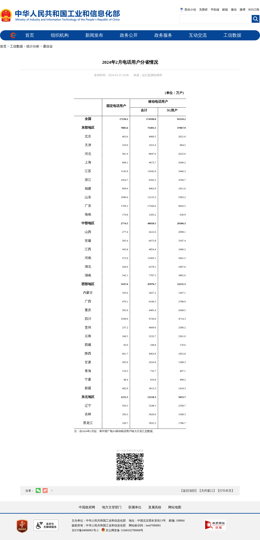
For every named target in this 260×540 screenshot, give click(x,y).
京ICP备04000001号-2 (85, 530)
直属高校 (154, 507)
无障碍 (203, 9)
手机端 (215, 9)
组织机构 (60, 35)
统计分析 (32, 46)
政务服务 (163, 35)
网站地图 (174, 507)
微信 (234, 9)
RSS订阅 (253, 9)
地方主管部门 (111, 507)
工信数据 (232, 35)
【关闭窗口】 (207, 490)
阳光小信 (188, 9)
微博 (242, 9)
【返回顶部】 (189, 490)
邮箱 (225, 9)
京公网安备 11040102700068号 (122, 530)
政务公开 (129, 35)
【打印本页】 (225, 490)
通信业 (48, 46)
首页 (29, 35)
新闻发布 (94, 35)
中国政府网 (87, 507)
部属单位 (134, 507)
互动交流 (198, 35)
